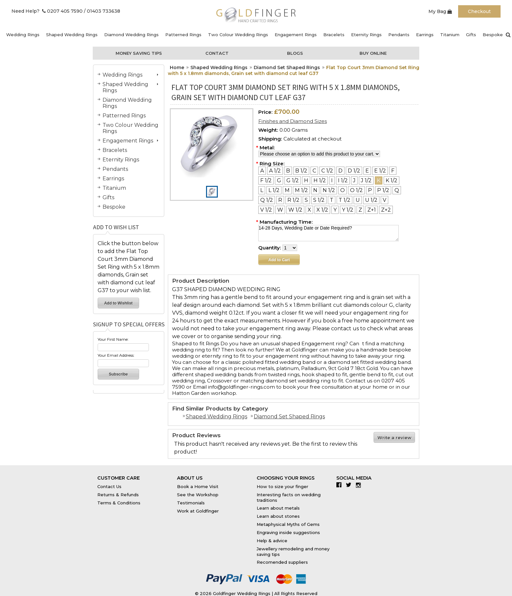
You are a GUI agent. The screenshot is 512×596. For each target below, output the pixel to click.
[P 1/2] (383, 190)
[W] (280, 210)
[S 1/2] (319, 200)
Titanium (449, 34)
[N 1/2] (329, 190)
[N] (315, 190)
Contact (217, 53)
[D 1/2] (354, 171)
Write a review (394, 437)
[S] (306, 200)
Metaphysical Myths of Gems (288, 524)
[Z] (360, 210)
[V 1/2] (266, 210)
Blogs (295, 53)
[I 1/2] (343, 180)
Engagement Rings (296, 34)
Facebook (340, 484)
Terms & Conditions (118, 502)
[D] (340, 171)
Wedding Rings (23, 34)
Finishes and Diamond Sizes (292, 121)
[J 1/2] (366, 180)
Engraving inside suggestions (288, 532)
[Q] (396, 190)
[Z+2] (386, 210)
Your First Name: (113, 339)
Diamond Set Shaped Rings (287, 67)
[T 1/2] (344, 200)
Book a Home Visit (197, 486)
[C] (314, 171)
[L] (261, 190)
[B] (288, 171)
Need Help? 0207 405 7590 (47, 11)
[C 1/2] (327, 171)
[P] (370, 190)
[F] (392, 171)
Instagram (360, 484)
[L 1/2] (273, 190)
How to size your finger (282, 486)
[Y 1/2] (347, 210)
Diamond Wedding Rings (131, 34)
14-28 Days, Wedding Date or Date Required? (328, 233)
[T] (331, 200)
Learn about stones (278, 516)
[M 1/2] (301, 190)
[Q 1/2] (266, 200)
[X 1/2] (322, 210)
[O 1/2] (356, 190)
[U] (358, 200)
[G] (279, 180)
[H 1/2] (320, 180)
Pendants (398, 34)
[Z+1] (371, 210)
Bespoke (493, 34)
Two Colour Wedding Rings (238, 34)
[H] (306, 180)
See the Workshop (197, 494)
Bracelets (333, 34)
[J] (354, 180)
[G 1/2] (292, 180)
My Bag (440, 11)
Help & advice (272, 540)
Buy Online (373, 53)
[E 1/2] (380, 171)
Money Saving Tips (139, 53)
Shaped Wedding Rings (72, 34)
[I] (332, 180)
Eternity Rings (366, 34)
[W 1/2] (295, 210)
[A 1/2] (275, 171)
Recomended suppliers (282, 562)
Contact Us (109, 486)
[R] (280, 200)
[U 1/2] (371, 200)
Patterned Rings (183, 34)
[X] (309, 210)
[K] (378, 180)
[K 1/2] (391, 180)
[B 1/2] (301, 171)
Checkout (479, 11)
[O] (342, 190)
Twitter (350, 484)
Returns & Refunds (118, 494)
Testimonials (191, 502)
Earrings (425, 34)
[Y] (335, 210)
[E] (367, 171)
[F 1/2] (266, 180)
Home (177, 67)
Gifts (471, 34)
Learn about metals (278, 508)
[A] (262, 171)
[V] (384, 200)
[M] (287, 190)
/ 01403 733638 (102, 11)
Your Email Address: (116, 355)
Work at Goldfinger (198, 511)
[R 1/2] (293, 200)
